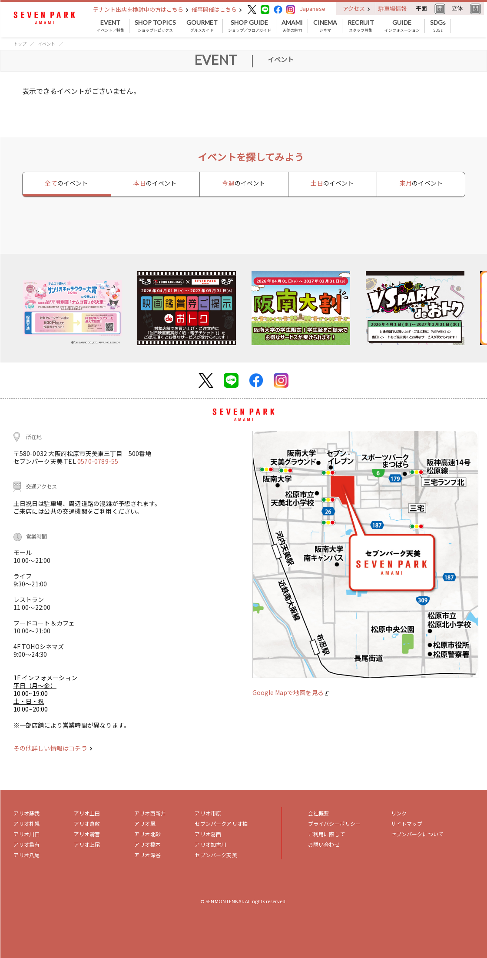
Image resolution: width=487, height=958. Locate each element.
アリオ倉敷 (87, 823)
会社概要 (318, 813)
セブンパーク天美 (216, 854)
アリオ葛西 (208, 834)
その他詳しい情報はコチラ (53, 748)
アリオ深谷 (147, 854)
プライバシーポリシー (334, 823)
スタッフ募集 (361, 26)
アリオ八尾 (26, 854)
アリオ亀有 (26, 844)
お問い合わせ (324, 844)
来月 (421, 183)
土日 (332, 183)
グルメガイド (202, 26)
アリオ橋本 (147, 844)
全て (66, 183)
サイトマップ (407, 823)
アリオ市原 (208, 813)
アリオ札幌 (26, 823)
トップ (20, 43)
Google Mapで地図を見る (290, 692)
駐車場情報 (392, 8)
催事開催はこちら (217, 9)
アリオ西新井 (150, 813)
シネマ (325, 26)
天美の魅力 (292, 26)
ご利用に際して (326, 834)
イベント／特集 (110, 26)
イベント (46, 43)
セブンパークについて (417, 834)
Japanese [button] (312, 8)
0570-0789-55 (97, 461)
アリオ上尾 (87, 844)
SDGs (438, 26)
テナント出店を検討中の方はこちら (141, 9)
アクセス (356, 8)
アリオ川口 (26, 834)
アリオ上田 (87, 813)
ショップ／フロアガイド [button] (249, 26)
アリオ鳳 (145, 823)
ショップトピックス (155, 26)
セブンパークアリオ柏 (221, 823)
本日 (154, 183)
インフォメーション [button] (402, 26)
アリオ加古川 (210, 844)
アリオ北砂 (147, 834)
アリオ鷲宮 (87, 834)
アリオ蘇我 (26, 813)
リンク (399, 813)
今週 (243, 183)
